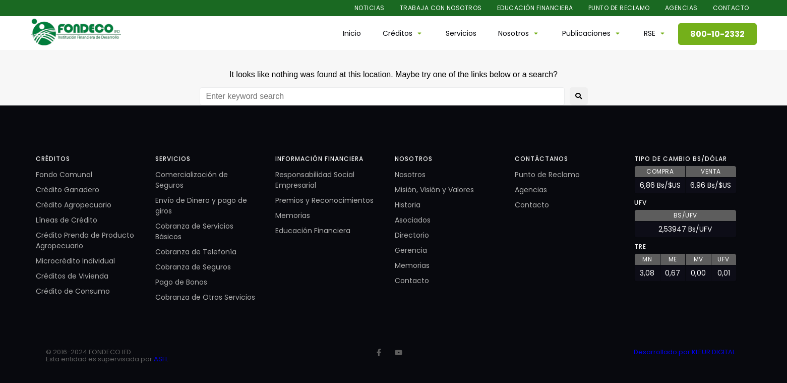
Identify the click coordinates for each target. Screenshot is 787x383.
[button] (403, 33)
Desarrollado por (663, 352)
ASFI (160, 359)
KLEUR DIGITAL (713, 352)
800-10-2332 (717, 34)
